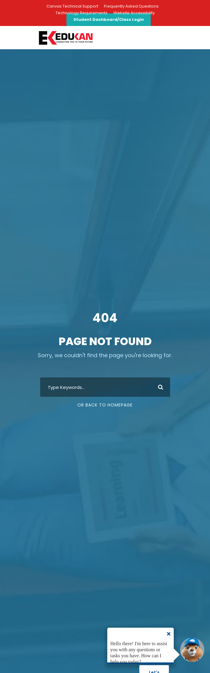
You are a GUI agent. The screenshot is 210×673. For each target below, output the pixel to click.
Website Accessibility (134, 13)
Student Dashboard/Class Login (108, 19)
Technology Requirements (82, 13)
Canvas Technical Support (72, 6)
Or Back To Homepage (105, 405)
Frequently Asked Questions (131, 6)
